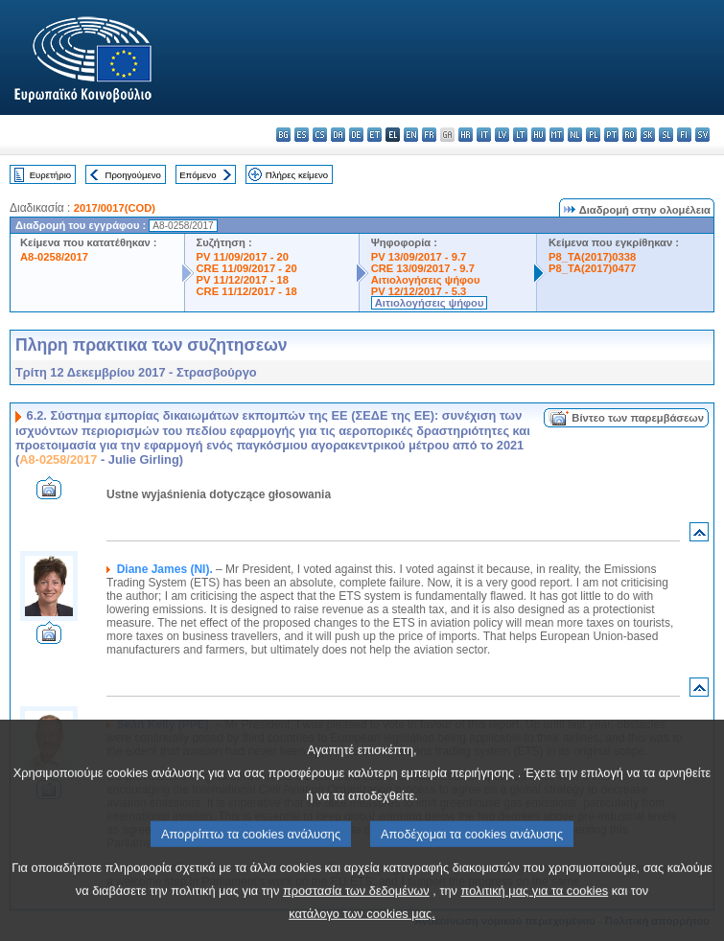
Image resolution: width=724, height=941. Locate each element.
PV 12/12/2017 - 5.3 (419, 291)
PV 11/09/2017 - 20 (243, 257)
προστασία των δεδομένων (356, 919)
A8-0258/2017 (54, 257)
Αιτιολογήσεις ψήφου (425, 280)
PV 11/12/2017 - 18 (243, 280)
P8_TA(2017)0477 (592, 268)
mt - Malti (556, 134)
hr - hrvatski (465, 134)
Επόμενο (197, 175)
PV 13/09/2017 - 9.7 (419, 257)
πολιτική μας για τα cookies (535, 919)
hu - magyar (538, 134)
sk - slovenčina (648, 134)
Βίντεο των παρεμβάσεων (638, 418)
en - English (411, 134)
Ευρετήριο (50, 175)
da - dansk (338, 134)
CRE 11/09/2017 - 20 (247, 268)
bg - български (283, 134)
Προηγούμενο (132, 175)
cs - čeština (320, 134)
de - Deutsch (356, 134)
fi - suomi (684, 134)
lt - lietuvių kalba (520, 134)
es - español (301, 134)
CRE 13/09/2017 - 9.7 (423, 268)
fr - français (429, 134)
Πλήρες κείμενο (297, 175)
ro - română (629, 134)
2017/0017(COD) (114, 208)
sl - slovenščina (666, 134)
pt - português (611, 134)
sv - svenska (702, 134)
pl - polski (593, 134)
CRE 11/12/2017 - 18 (247, 291)
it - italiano (484, 134)
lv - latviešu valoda (502, 134)
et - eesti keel (374, 134)
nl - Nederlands (575, 134)
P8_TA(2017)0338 (592, 257)
